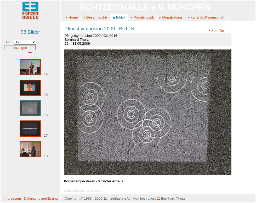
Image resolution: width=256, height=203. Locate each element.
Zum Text (217, 31)
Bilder (120, 17)
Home (73, 17)
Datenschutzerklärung (41, 198)
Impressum (12, 198)
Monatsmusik (143, 17)
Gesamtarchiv (97, 17)
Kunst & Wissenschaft (207, 17)
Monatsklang (172, 17)
